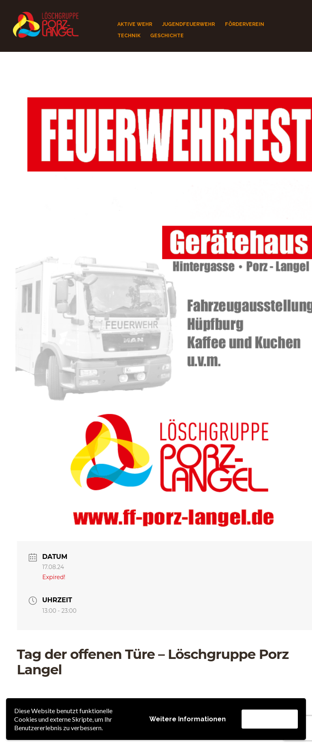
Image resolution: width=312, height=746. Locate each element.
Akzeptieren (269, 719)
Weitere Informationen (187, 719)
